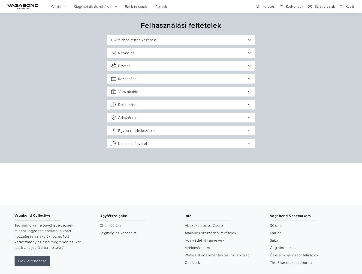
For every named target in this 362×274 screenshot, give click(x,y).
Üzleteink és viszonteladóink (294, 255)
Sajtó (274, 240)
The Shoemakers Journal (291, 262)
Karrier (275, 232)
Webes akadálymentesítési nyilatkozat (217, 255)
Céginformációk (283, 247)
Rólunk (276, 225)
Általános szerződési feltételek (210, 232)
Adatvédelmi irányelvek (204, 240)
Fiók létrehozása (32, 260)
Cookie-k (192, 262)
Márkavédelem (197, 247)
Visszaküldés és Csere (204, 225)
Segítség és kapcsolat (118, 232)
